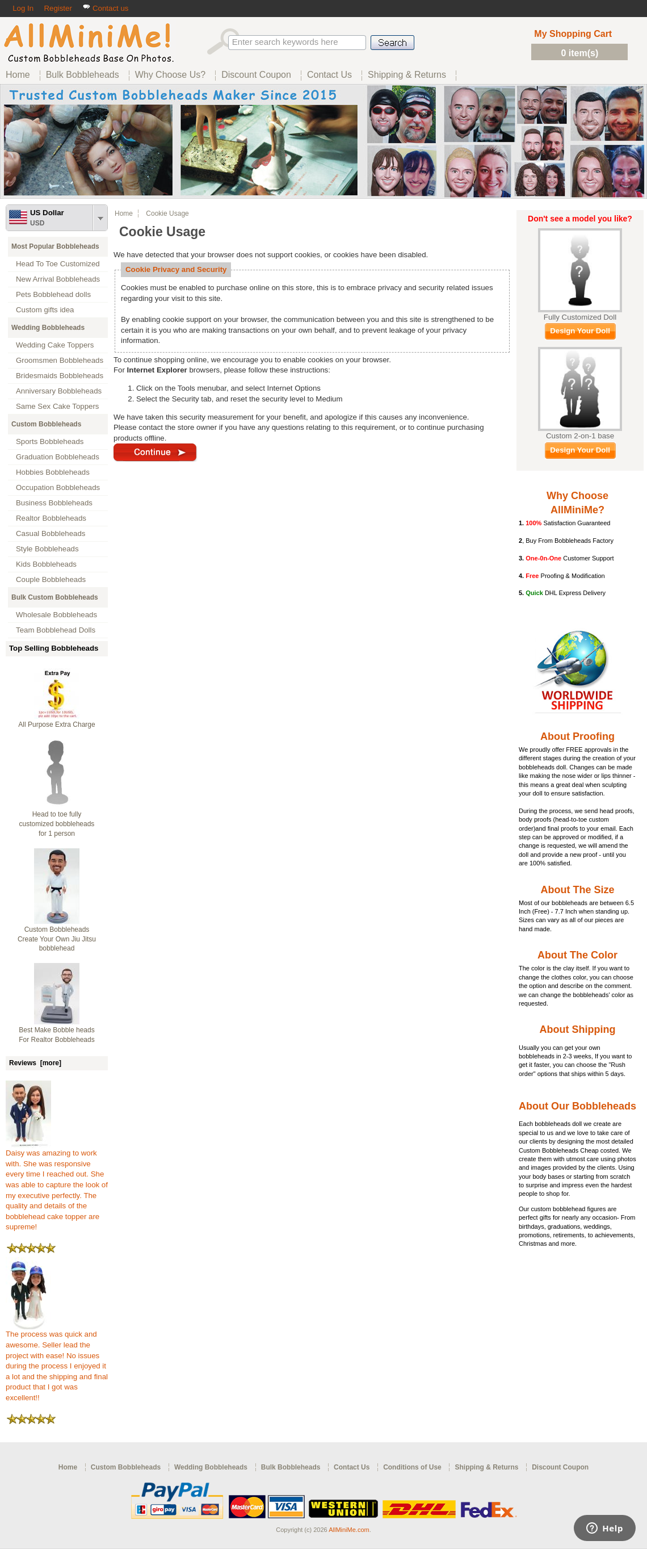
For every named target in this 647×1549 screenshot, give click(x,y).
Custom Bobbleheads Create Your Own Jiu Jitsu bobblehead (57, 939)
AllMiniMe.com (349, 1529)
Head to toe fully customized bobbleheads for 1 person (57, 824)
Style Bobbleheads (47, 549)
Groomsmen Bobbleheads (59, 360)
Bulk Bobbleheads (291, 1467)
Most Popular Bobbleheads (55, 246)
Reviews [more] (35, 1063)
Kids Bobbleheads (46, 564)
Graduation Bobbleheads (57, 457)
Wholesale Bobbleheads (56, 614)
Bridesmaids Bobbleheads (59, 375)
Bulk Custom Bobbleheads (54, 597)
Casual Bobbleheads (50, 533)
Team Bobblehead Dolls (55, 630)
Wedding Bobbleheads (48, 328)
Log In (22, 8)
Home (124, 213)
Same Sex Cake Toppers (57, 406)
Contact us (105, 8)
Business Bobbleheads (54, 503)
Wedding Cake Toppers (55, 345)
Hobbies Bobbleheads (53, 472)
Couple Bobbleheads (51, 579)
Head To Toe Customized (58, 263)
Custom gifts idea (45, 309)
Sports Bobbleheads (49, 441)
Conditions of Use (412, 1467)
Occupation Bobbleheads (58, 487)
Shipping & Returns (486, 1467)
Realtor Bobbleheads (51, 518)
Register (58, 8)
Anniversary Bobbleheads (59, 391)
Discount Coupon (560, 1467)
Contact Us (351, 1467)
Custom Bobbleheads (46, 424)
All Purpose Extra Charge (56, 725)
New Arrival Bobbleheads (58, 279)
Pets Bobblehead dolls (53, 294)
